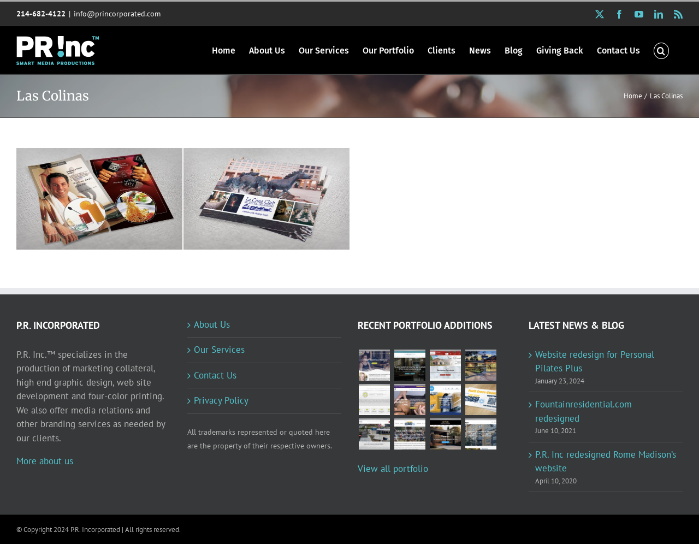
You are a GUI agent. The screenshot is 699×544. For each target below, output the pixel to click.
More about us (44, 461)
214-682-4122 (41, 14)
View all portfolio (393, 469)
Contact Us (215, 375)
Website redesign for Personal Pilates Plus (594, 361)
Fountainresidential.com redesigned (583, 411)
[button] (661, 50)
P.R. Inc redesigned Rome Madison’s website (605, 461)
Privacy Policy (221, 400)
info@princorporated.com (117, 14)
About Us (212, 324)
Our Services (219, 350)
